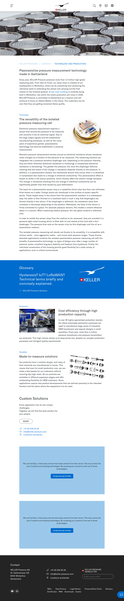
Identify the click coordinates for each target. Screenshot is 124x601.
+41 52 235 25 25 (29, 428)
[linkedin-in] (17, 591)
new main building (59, 91)
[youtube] (12, 591)
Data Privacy (61, 589)
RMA (61, 592)
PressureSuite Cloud (93, 589)
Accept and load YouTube (62, 476)
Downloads (69, 592)
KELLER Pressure (28, 63)
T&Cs (49, 589)
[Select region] (112, 6)
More (26, 421)
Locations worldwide (30, 434)
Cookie (78, 592)
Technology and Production (70, 63)
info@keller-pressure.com (33, 431)
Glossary (109, 589)
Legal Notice (75, 589)
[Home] (62, 6)
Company (46, 63)
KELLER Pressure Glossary (33, 290)
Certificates (52, 592)
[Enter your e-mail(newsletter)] (98, 576)
